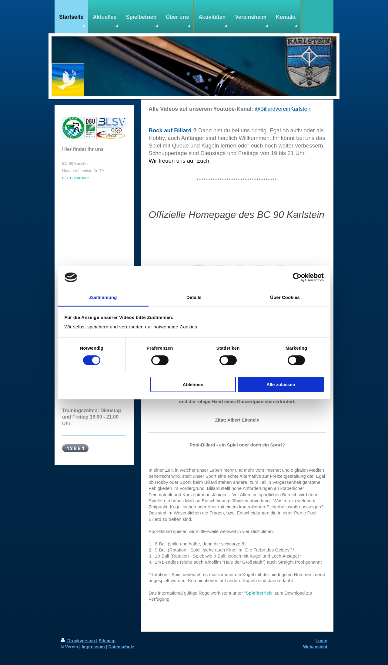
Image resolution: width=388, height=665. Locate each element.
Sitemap (107, 640)
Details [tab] (194, 297)
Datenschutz (121, 646)
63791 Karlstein (75, 178)
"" (258, 592)
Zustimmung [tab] (103, 297)
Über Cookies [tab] (285, 297)
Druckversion (78, 640)
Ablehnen (193, 384)
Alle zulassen (280, 384)
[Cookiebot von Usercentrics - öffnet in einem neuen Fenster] (297, 277)
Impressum (93, 646)
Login (321, 640)
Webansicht (315, 646)
